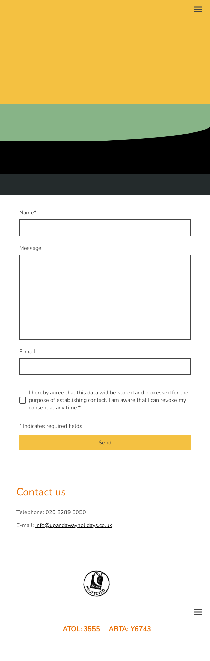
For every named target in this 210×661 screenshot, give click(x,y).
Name (27, 212)
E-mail (27, 351)
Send (105, 442)
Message (30, 248)
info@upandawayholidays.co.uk (73, 525)
